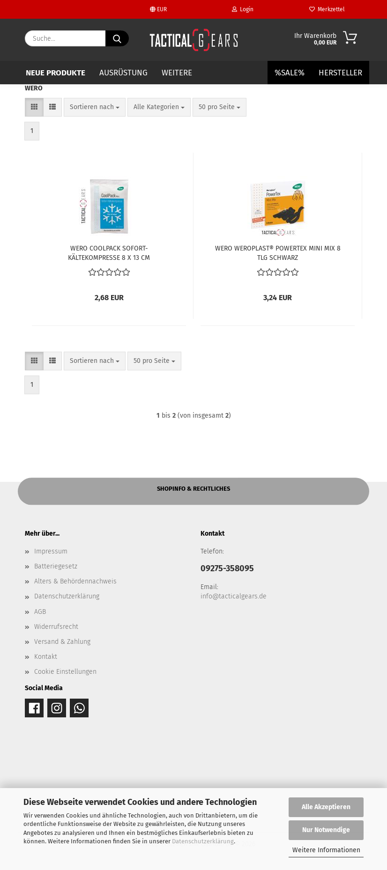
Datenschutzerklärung (203, 841)
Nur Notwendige (326, 830)
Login (242, 9)
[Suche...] (117, 38)
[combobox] (95, 107)
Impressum (50, 551)
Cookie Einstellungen (65, 672)
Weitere (177, 73)
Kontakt (45, 657)
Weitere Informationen (326, 850)
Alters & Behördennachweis (75, 581)
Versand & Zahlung (62, 642)
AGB (40, 612)
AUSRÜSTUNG (123, 73)
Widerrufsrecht (56, 627)
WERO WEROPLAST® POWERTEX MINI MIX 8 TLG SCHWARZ (278, 252)
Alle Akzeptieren (326, 807)
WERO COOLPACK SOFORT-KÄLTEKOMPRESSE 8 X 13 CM (109, 252)
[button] (34, 107)
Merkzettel (327, 9)
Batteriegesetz (55, 566)
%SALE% (290, 73)
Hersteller (340, 73)
